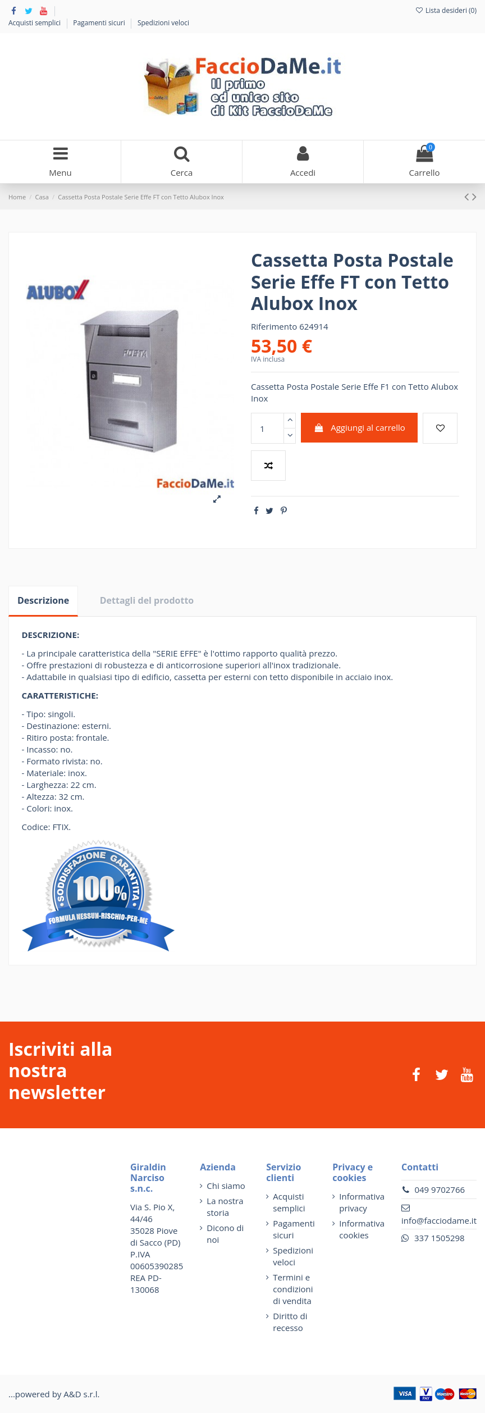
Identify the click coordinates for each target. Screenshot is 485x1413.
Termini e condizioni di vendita (293, 1288)
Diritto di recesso (290, 1321)
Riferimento (274, 326)
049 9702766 (439, 1189)
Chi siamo (226, 1185)
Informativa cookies (362, 1229)
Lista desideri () (446, 10)
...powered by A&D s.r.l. (53, 1394)
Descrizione (43, 600)
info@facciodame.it (439, 1220)
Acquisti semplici (35, 23)
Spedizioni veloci (163, 23)
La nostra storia (225, 1206)
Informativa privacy (362, 1202)
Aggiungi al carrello (359, 427)
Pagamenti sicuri (100, 23)
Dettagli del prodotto (147, 600)
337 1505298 (439, 1237)
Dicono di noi (225, 1233)
